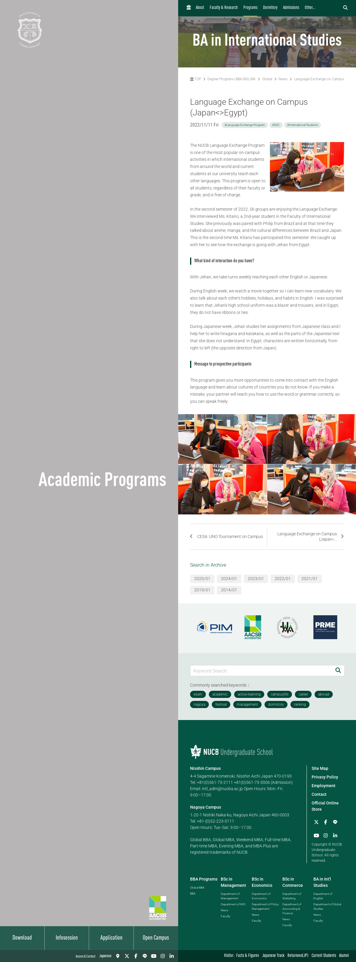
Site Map (320, 768)
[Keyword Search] (261, 670)
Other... (310, 8)
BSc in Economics (262, 881)
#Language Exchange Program (245, 125)
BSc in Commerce (292, 881)
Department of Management (230, 896)
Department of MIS (233, 904)
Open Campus (156, 938)
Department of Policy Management (265, 906)
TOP (195, 79)
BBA (192, 893)
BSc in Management (233, 881)
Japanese (105, 956)
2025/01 (202, 578)
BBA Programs (203, 878)
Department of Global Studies (327, 906)
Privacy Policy (325, 777)
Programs (250, 8)
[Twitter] (126, 956)
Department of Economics (261, 896)
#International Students (302, 125)
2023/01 (256, 578)
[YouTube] (153, 956)
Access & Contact (85, 956)
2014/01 (229, 590)
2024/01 (229, 578)
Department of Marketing (291, 896)
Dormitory (270, 8)
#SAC (276, 125)
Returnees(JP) (297, 956)
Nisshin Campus (205, 768)
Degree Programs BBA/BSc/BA (231, 79)
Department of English (322, 896)
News (283, 79)
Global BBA (197, 887)
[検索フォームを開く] (345, 8)
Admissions (291, 8)
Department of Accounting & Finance (291, 908)
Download (22, 938)
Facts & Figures (247, 956)
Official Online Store (325, 806)
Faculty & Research (224, 8)
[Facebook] (135, 956)
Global (267, 79)
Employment (323, 785)
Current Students (324, 956)
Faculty (225, 916)
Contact (319, 794)
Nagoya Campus (205, 807)
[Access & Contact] (118, 956)
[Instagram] (162, 956)
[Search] (338, 670)
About (200, 8)
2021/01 (309, 578)
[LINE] (144, 956)
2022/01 (283, 578)
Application (111, 938)
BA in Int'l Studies (322, 881)
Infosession (67, 938)
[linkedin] (171, 956)
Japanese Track (273, 956)
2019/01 (202, 590)
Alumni (344, 956)
